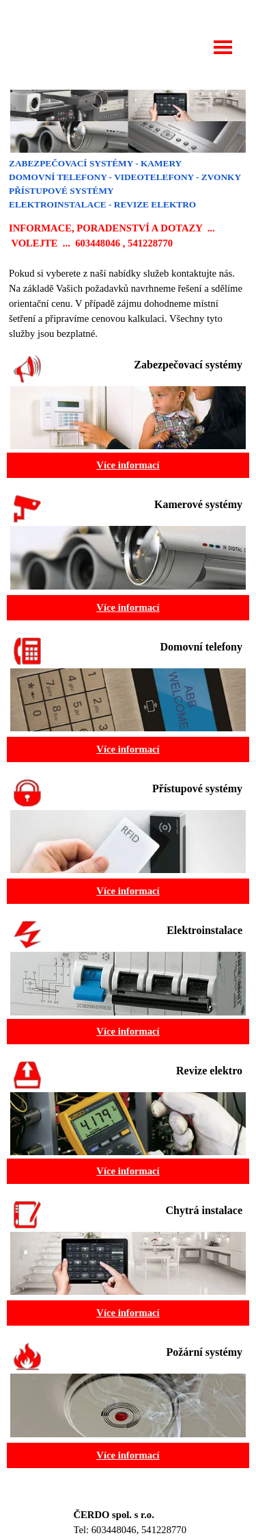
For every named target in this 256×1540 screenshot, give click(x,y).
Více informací (127, 464)
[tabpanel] (128, 249)
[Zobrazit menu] (223, 47)
